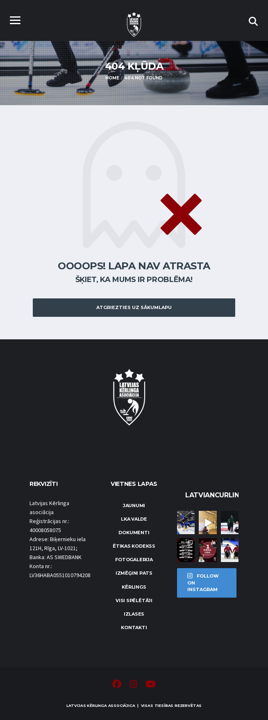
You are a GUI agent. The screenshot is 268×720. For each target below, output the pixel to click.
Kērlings (134, 587)
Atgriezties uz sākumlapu (134, 307)
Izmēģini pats (134, 573)
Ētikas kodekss (134, 546)
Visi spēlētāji (134, 600)
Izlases (134, 614)
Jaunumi (134, 505)
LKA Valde (134, 519)
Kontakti (134, 627)
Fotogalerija (133, 559)
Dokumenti (133, 532)
